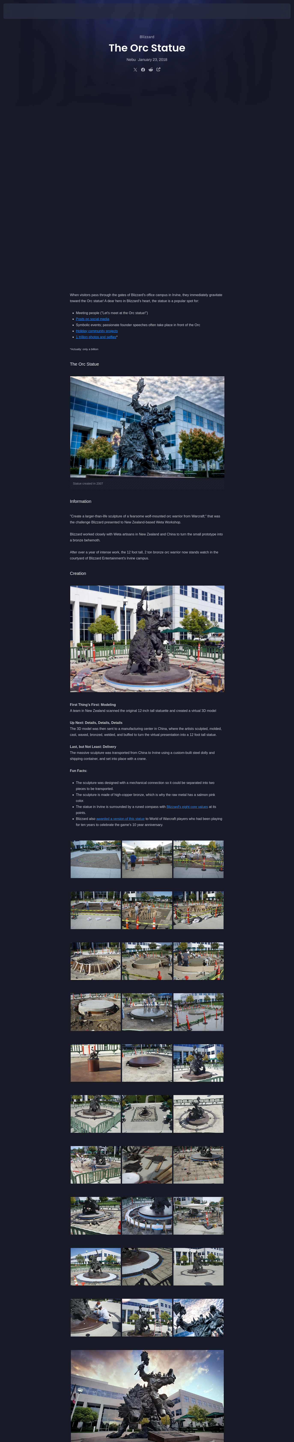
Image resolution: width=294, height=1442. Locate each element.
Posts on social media (92, 117)
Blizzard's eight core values (187, 605)
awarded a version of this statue (120, 617)
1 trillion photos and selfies (96, 135)
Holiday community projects (97, 129)
